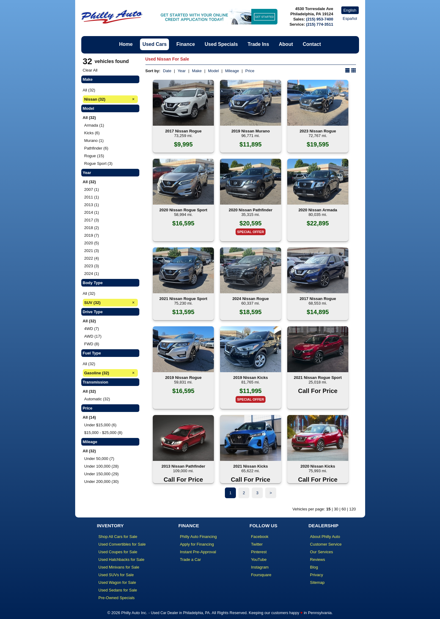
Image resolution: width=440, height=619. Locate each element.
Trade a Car (190, 559)
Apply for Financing (197, 544)
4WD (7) (91, 328)
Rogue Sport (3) (98, 163)
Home (126, 44)
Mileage (232, 71)
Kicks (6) (92, 133)
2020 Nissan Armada (318, 210)
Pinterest (258, 552)
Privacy (316, 575)
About (286, 44)
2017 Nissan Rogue (183, 131)
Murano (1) (94, 140)
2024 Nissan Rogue (250, 298)
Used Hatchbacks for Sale (121, 559)
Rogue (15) (94, 156)
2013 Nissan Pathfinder (183, 466)
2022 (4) (91, 258)
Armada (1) (94, 125)
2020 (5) (91, 243)
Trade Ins (258, 44)
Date (167, 71)
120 (352, 509)
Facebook (259, 536)
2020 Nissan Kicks (317, 466)
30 (336, 509)
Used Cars (154, 44)
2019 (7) (91, 235)
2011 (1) (91, 197)
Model (213, 71)
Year (181, 71)
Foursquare (261, 575)
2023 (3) (91, 266)
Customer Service (326, 544)
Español (350, 18)
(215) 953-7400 (319, 19)
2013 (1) (91, 204)
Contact (312, 44)
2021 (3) (91, 250)
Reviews (317, 559)
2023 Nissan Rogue (317, 131)
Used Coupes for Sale (117, 552)
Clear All (90, 70)
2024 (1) (91, 273)
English (350, 10)
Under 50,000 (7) (99, 458)
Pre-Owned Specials (116, 597)
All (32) (89, 90)
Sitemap (317, 582)
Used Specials (221, 44)
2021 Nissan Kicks (250, 466)
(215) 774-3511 (319, 24)
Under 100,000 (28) (101, 466)
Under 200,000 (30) (101, 481)
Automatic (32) (97, 399)
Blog (314, 567)
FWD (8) (91, 344)
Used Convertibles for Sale (122, 544)
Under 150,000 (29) (101, 474)
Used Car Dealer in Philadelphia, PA (180, 613)
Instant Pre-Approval (198, 552)
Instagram (260, 567)
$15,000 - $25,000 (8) (103, 432)
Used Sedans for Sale (117, 590)
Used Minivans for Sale (118, 567)
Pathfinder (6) (96, 148)
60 (344, 509)
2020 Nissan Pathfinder (250, 210)
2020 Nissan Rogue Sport (183, 210)
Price (250, 71)
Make (197, 71)
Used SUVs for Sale (116, 575)
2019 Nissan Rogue (183, 377)
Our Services (321, 552)
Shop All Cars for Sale (117, 536)
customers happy (285, 613)
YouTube (258, 559)
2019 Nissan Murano (250, 131)
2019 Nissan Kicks (250, 377)
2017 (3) (91, 220)
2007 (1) (91, 189)
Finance (185, 44)
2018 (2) (91, 227)
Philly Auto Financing (198, 536)
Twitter (256, 544)
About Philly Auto (325, 536)
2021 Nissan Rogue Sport (183, 298)
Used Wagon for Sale (117, 582)
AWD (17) (93, 336)
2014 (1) (91, 212)
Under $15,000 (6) (100, 425)
